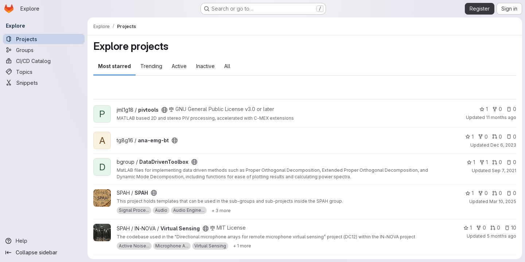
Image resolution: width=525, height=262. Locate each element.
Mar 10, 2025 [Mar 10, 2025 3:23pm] (502, 201)
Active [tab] (179, 66)
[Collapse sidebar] (44, 252)
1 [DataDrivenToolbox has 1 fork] (483, 162)
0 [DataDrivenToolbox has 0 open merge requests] (497, 162)
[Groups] (44, 50)
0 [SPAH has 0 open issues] (511, 193)
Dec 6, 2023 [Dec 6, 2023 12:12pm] (503, 145)
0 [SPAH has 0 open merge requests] (497, 193)
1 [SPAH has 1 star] (469, 193)
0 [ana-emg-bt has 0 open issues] (511, 137)
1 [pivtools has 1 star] (483, 109)
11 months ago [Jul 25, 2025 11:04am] (501, 117)
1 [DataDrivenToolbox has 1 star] (471, 162)
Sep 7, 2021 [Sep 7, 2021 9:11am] (504, 170)
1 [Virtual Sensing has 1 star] (467, 228)
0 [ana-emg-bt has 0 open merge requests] (497, 137)
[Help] (44, 241)
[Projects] (44, 39)
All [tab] (227, 66)
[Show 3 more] (221, 210)
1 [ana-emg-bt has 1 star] (469, 137)
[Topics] (44, 72)
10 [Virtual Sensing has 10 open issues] (510, 228)
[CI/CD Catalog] (44, 61)
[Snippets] (44, 83)
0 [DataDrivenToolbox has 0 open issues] (511, 162)
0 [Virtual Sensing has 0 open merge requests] (495, 228)
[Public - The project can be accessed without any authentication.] (164, 110)
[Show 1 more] (242, 246)
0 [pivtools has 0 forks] (497, 109)
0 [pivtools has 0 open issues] (511, 109)
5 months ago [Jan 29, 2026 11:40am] (501, 236)
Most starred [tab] (114, 66)
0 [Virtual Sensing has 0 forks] (481, 228)
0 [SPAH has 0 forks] (483, 193)
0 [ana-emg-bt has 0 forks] (483, 137)
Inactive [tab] (205, 66)
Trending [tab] (151, 66)
